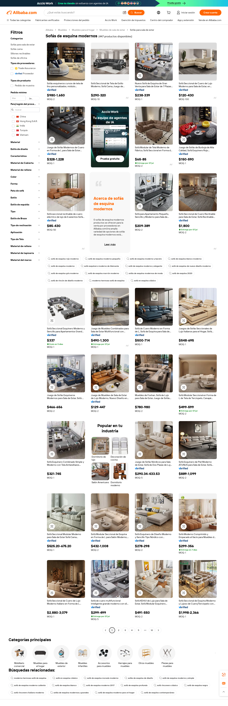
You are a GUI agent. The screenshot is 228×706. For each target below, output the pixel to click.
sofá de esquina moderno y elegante (143, 266)
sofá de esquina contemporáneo (157, 692)
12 (152, 630)
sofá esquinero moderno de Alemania (100, 266)
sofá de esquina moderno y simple (176, 678)
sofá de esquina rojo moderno (63, 259)
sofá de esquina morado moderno (101, 678)
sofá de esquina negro (196, 685)
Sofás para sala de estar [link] (142, 30)
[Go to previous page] (105, 630)
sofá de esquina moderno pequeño (102, 259)
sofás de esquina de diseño (139, 678)
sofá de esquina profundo (134, 685)
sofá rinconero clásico (166, 685)
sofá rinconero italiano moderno (27, 692)
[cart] (169, 13)
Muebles (62, 30)
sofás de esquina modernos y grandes (69, 692)
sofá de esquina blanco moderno (185, 259)
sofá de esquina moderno (61, 266)
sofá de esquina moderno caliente (28, 685)
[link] (223, 674)
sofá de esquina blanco (64, 685)
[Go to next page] (158, 630)
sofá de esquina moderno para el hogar (115, 692)
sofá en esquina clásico (143, 280)
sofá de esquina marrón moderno (102, 273)
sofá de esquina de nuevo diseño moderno (189, 266)
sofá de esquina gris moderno (63, 273)
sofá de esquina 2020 (180, 273)
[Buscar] (136, 12)
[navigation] (25, 330)
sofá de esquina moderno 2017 (98, 685)
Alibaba (49, 30)
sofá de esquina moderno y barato (144, 259)
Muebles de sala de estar (112, 30)
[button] (124, 13)
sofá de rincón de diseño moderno (65, 280)
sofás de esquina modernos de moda (144, 273)
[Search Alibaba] (83, 12)
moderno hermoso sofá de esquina (106, 280)
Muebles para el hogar (83, 30)
